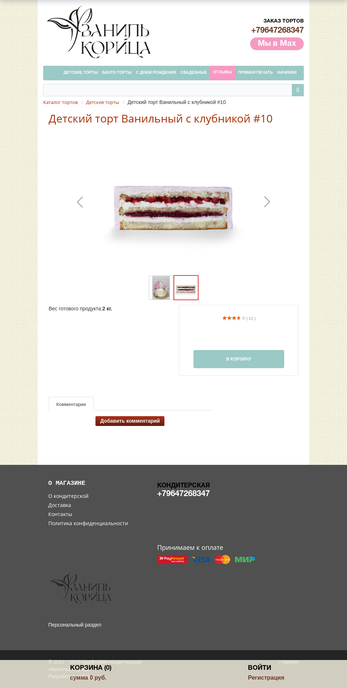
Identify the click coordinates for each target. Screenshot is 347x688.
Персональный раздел (74, 625)
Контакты (60, 514)
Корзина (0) (90, 668)
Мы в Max (277, 43)
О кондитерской (68, 495)
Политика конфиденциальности (88, 523)
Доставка (59, 505)
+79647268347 (277, 30)
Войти (259, 668)
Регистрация (266, 678)
